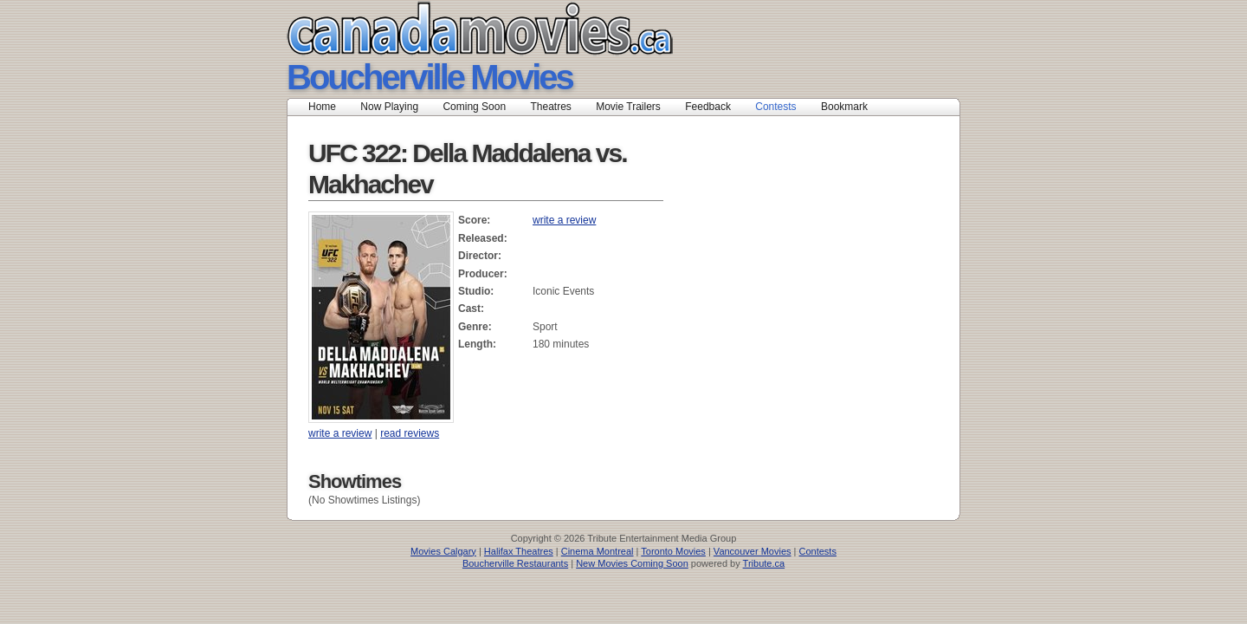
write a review (564, 220)
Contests (775, 107)
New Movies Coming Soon (632, 563)
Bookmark (850, 107)
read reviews (409, 433)
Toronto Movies (673, 551)
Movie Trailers (628, 107)
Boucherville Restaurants (515, 563)
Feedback (708, 107)
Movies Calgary (443, 551)
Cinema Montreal (597, 551)
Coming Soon (474, 107)
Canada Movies (455, 28)
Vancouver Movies (752, 551)
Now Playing (389, 107)
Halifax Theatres (518, 551)
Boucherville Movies (429, 77)
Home (322, 107)
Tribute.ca (764, 563)
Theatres (550, 107)
